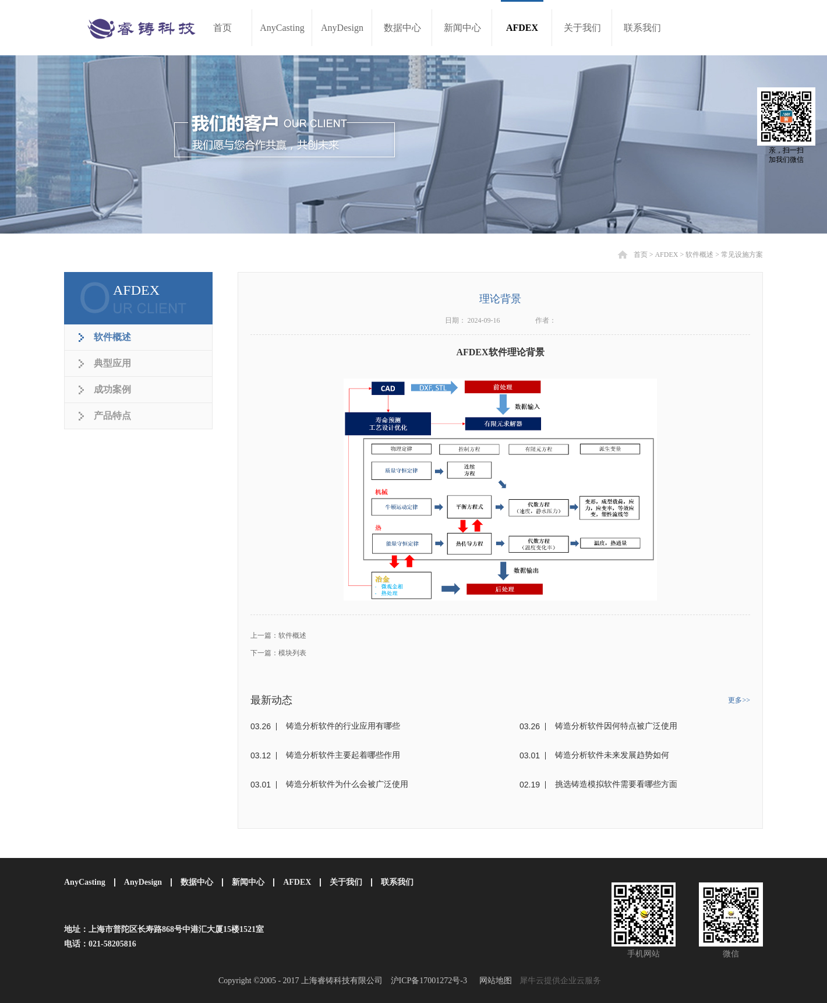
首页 (222, 28)
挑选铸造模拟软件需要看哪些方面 (616, 784)
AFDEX (666, 254)
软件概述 (699, 254)
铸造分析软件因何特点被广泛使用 (616, 726)
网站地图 (493, 980)
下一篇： (278, 653)
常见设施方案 (742, 254)
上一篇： (278, 635)
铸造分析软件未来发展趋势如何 (612, 755)
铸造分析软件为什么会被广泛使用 (347, 784)
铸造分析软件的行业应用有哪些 (343, 726)
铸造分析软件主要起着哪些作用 (343, 755)
